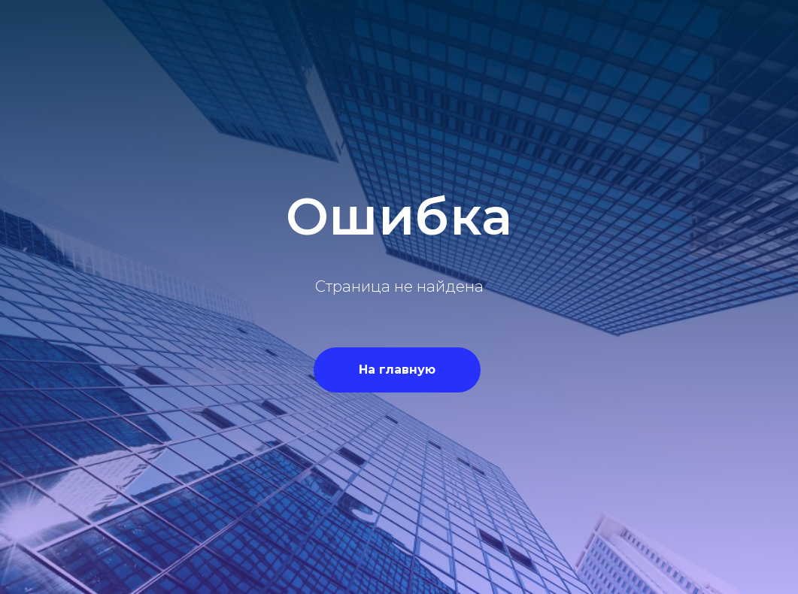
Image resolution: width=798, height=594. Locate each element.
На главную (397, 369)
